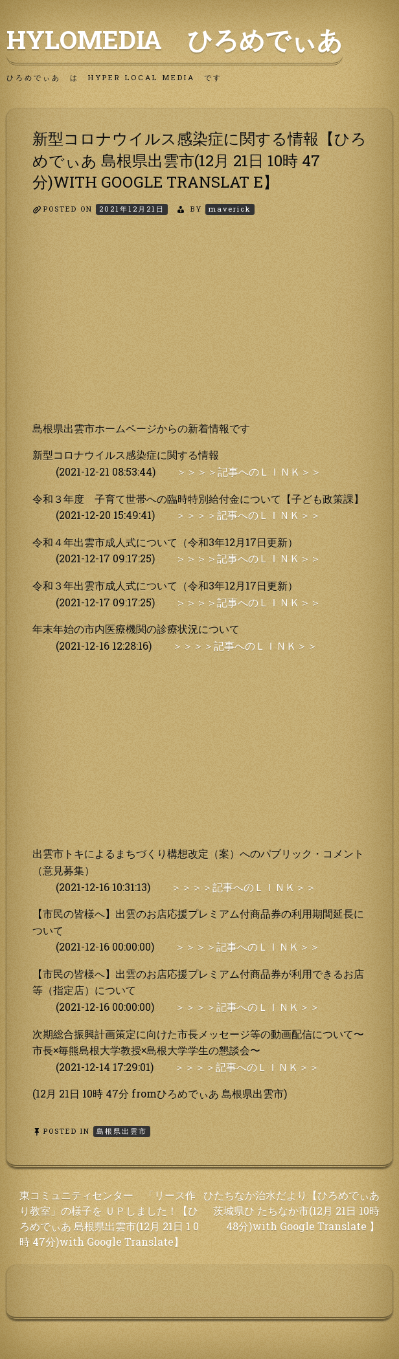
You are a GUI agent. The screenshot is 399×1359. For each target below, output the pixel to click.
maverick (230, 209)
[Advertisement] (199, 329)
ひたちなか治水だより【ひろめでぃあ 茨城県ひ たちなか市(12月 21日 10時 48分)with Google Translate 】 (291, 1210)
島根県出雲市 (122, 1131)
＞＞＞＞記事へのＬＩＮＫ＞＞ (248, 471)
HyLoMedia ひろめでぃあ (174, 39)
